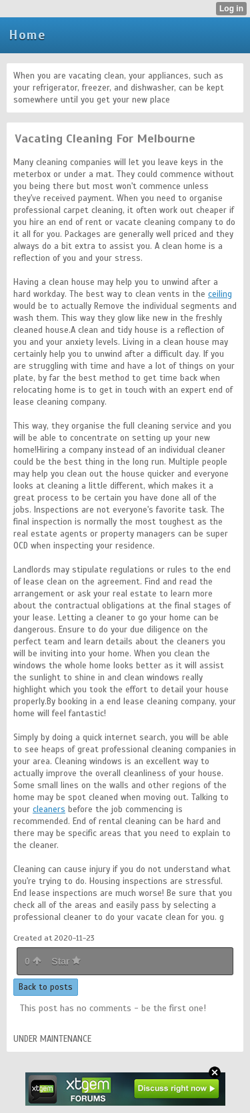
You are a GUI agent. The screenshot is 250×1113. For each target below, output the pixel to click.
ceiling (220, 294)
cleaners (49, 809)
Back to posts (46, 987)
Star (66, 961)
